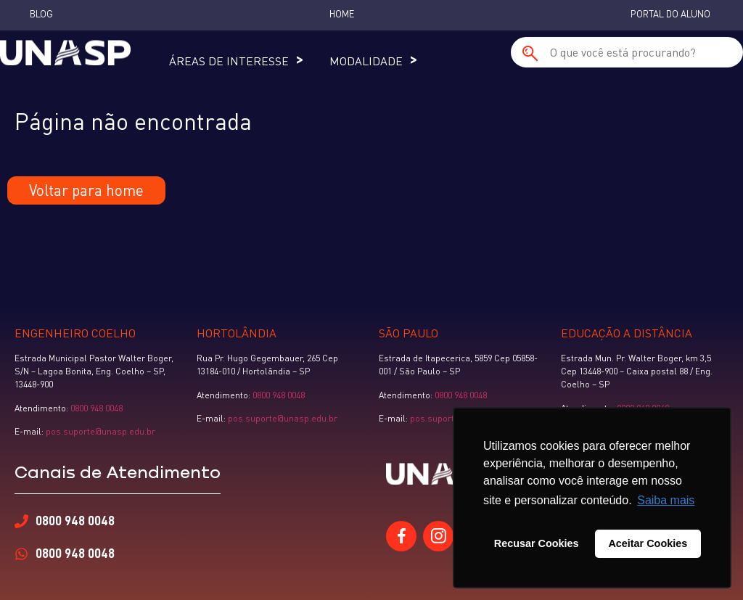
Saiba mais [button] (665, 500)
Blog (41, 14)
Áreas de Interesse (229, 61)
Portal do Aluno (670, 14)
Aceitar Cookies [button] (647, 543)
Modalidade (366, 61)
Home (341, 14)
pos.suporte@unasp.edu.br (99, 431)
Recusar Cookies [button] (536, 543)
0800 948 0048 (96, 408)
